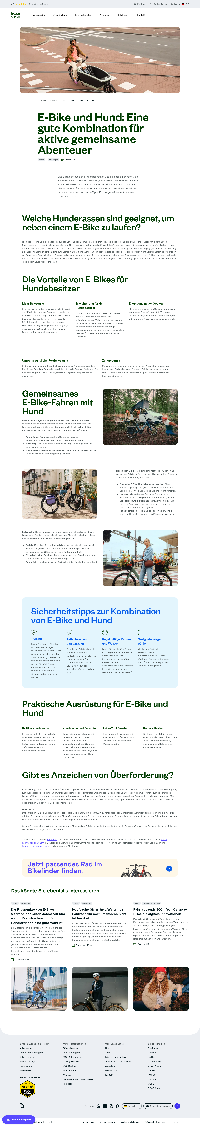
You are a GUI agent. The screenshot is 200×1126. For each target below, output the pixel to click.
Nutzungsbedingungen (155, 1122)
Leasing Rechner (71, 1061)
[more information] (18, 1119)
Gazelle (152, 1052)
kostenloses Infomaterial (34, 846)
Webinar (67, 1074)
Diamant (152, 1079)
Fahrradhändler (83, 14)
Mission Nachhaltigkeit (116, 1057)
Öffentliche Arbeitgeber (32, 1052)
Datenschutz (88, 1122)
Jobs (107, 1052)
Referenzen (26, 1070)
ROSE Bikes (154, 1088)
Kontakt (141, 14)
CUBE (151, 1083)
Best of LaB (111, 1070)
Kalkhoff (152, 1057)
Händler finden (70, 1070)
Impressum (175, 1122)
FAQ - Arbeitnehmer (73, 1057)
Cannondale (154, 1061)
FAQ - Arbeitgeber (72, 1052)
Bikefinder (123, 14)
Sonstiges (53, 159)
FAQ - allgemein (71, 1048)
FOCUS (152, 1074)
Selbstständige (27, 1061)
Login (65, 1088)
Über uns (109, 1048)
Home (43, 100)
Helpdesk (67, 1083)
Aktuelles (104, 14)
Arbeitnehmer (60, 14)
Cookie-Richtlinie (107, 1122)
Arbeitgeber (39, 14)
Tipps (63, 100)
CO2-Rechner (70, 1066)
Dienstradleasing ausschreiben (78, 1079)
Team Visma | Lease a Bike (118, 1061)
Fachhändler (26, 1066)
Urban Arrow (154, 1066)
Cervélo (152, 1070)
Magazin (54, 100)
